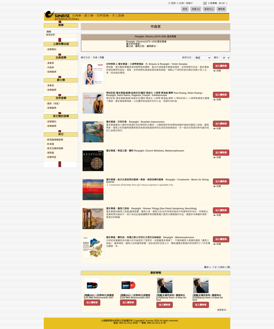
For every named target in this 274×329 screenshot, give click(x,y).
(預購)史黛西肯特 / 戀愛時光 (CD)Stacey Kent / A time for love (208, 297)
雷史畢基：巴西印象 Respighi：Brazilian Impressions (135, 122)
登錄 (173, 3)
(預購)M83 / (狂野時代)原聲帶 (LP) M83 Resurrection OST (99, 296)
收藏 (218, 71)
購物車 (221, 9)
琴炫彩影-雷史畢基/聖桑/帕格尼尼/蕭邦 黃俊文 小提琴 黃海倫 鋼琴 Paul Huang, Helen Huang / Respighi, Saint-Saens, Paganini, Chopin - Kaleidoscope (154, 94)
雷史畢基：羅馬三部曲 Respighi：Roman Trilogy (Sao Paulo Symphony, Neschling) (151, 208)
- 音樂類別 (51, 49)
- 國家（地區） (53, 103)
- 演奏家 (50, 63)
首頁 (185, 9)
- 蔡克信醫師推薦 (54, 148)
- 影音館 (50, 144)
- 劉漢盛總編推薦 (54, 139)
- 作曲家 (50, 67)
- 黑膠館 (50, 152)
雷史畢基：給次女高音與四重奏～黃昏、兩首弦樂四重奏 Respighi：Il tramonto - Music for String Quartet (157, 180)
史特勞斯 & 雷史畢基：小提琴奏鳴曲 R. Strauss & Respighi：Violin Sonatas (146, 64)
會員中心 (208, 9)
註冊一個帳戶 (186, 3)
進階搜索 (50, 34)
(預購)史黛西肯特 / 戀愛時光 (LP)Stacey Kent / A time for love (171, 297)
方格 (101, 57)
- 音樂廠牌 (51, 72)
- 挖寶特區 (51, 157)
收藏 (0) (196, 9)
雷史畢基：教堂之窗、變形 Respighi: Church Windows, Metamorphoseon (145, 150)
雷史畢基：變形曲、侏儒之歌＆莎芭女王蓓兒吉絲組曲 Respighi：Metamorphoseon (150, 237)
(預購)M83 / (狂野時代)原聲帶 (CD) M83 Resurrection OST (135, 296)
